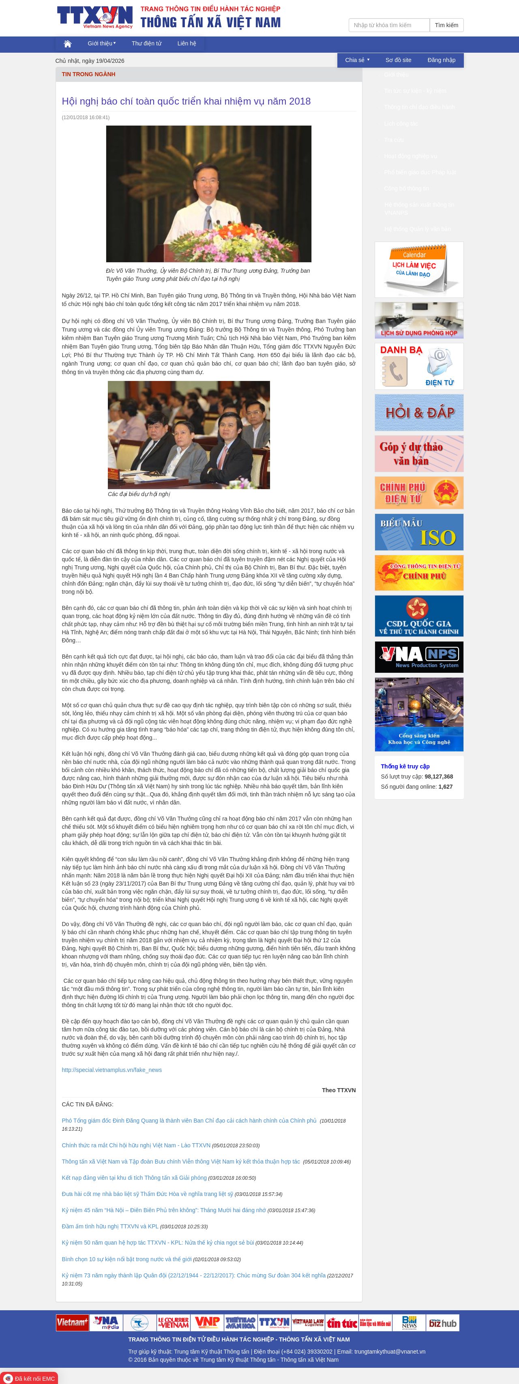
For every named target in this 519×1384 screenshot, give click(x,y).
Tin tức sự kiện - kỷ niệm (412, 91)
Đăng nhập (442, 60)
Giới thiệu (100, 43)
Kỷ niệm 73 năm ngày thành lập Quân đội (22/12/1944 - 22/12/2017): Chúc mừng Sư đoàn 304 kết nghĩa (194, 1275)
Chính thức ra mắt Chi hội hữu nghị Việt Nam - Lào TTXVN (136, 1145)
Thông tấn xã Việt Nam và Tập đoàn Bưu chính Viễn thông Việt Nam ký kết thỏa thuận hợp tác (182, 1161)
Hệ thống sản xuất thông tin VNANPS (420, 208)
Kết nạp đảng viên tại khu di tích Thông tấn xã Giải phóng (134, 1177)
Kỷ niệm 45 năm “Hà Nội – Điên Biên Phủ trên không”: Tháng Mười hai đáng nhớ (164, 1210)
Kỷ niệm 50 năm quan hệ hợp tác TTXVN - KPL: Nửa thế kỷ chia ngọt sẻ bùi (158, 1242)
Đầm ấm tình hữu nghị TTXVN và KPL (110, 1226)
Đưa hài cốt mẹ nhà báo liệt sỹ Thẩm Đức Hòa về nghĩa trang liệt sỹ (148, 1194)
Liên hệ (187, 43)
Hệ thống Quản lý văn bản (418, 229)
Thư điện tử (146, 43)
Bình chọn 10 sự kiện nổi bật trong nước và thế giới (127, 1259)
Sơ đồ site (399, 60)
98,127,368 (439, 776)
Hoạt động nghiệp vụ (408, 156)
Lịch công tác (398, 123)
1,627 (445, 786)
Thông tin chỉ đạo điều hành (417, 107)
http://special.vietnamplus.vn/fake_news (112, 1070)
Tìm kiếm (447, 25)
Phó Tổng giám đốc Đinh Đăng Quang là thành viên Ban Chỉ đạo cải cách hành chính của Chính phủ (190, 1120)
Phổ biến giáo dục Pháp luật (417, 172)
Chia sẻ (356, 60)
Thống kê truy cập (405, 766)
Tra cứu (391, 140)
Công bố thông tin (404, 188)
